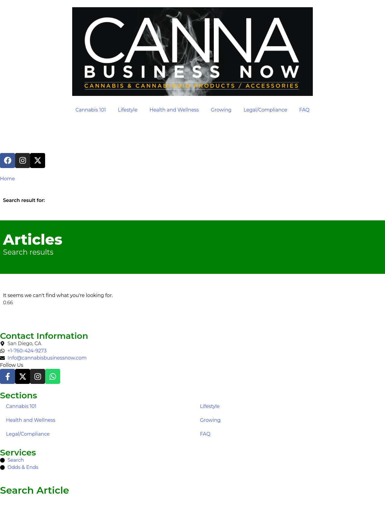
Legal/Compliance (265, 110)
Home (7, 179)
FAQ (304, 110)
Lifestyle (127, 110)
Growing (221, 110)
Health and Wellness (174, 110)
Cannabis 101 (90, 110)
